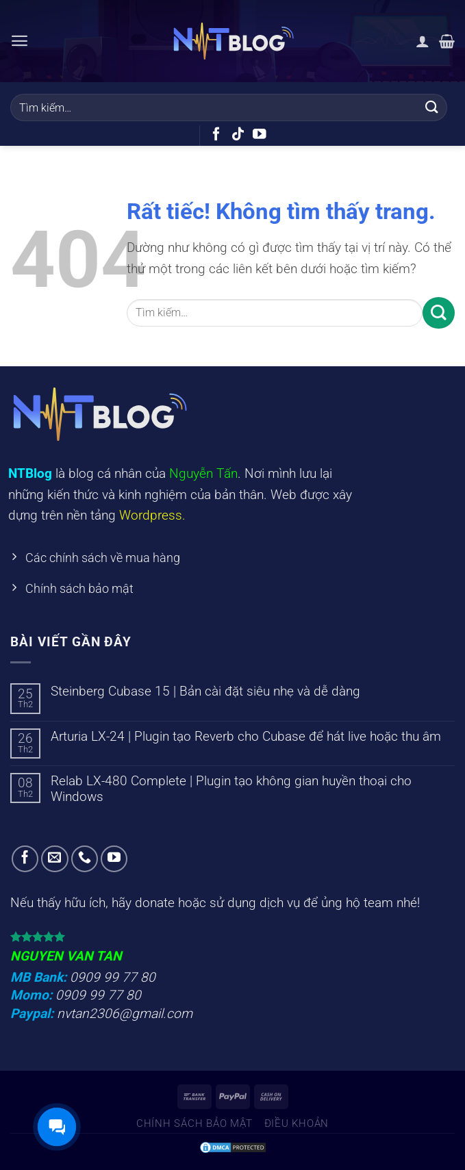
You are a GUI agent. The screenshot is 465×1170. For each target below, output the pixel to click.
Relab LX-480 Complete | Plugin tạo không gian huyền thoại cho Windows (231, 792)
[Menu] (20, 41)
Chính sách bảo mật (194, 1127)
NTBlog (30, 473)
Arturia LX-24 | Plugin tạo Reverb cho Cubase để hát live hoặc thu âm (246, 740)
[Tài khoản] (422, 41)
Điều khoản (296, 1127)
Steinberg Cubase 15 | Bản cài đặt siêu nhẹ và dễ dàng (205, 694)
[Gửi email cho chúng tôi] (54, 862)
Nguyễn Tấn (203, 473)
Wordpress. (152, 515)
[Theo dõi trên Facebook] (216, 134)
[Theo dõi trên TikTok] (238, 134)
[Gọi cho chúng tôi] (85, 862)
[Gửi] (432, 107)
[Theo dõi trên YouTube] (259, 134)
